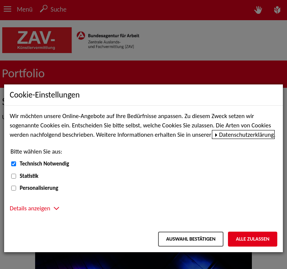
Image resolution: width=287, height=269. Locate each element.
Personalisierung (39, 188)
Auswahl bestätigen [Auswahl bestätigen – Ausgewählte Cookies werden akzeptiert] (190, 239)
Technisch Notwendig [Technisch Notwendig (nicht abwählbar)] (44, 163)
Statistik (29, 176)
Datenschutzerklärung (246, 134)
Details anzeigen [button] (30, 208)
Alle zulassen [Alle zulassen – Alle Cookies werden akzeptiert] (252, 239)
